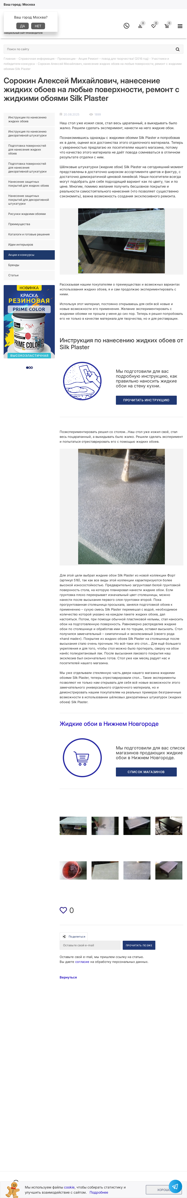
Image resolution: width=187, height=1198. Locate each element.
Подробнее (99, 1192)
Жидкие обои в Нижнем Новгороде (109, 723)
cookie (69, 1187)
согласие (82, 962)
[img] (63, 910)
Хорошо (163, 1190)
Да (22, 26)
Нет (38, 26)
